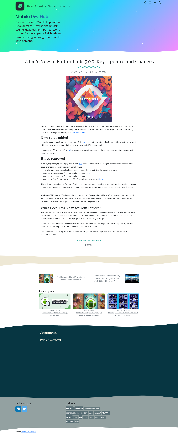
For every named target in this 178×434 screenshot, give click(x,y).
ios (80, 417)
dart (90, 413)
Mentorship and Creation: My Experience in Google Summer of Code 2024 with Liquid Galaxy (108, 278)
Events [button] (62, 6)
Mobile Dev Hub (31, 16)
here (88, 173)
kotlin (86, 417)
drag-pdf (97, 413)
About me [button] (52, 6)
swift (77, 422)
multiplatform (100, 417)
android (69, 408)
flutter (90, 245)
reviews (69, 421)
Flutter (30, 6)
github (69, 417)
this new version (79, 132)
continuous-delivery (92, 408)
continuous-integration (76, 413)
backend (79, 408)
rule (83, 142)
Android (42, 6)
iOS (36, 6)
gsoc (75, 417)
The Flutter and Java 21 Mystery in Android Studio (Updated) (70, 278)
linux (91, 417)
